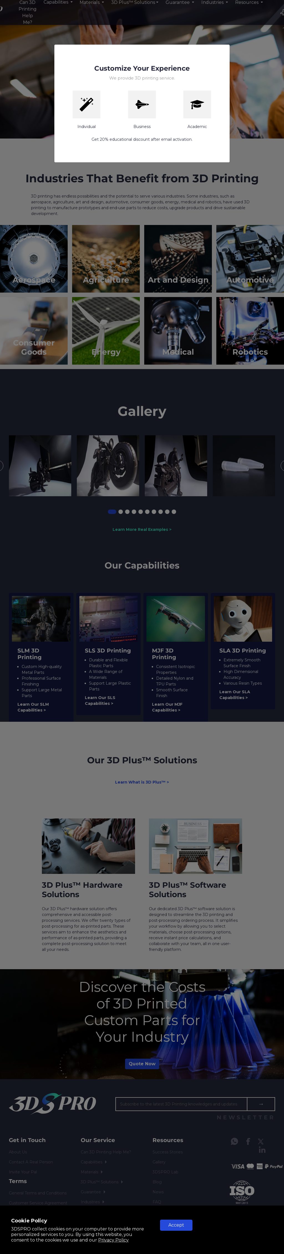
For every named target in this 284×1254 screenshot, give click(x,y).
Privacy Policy (113, 1240)
